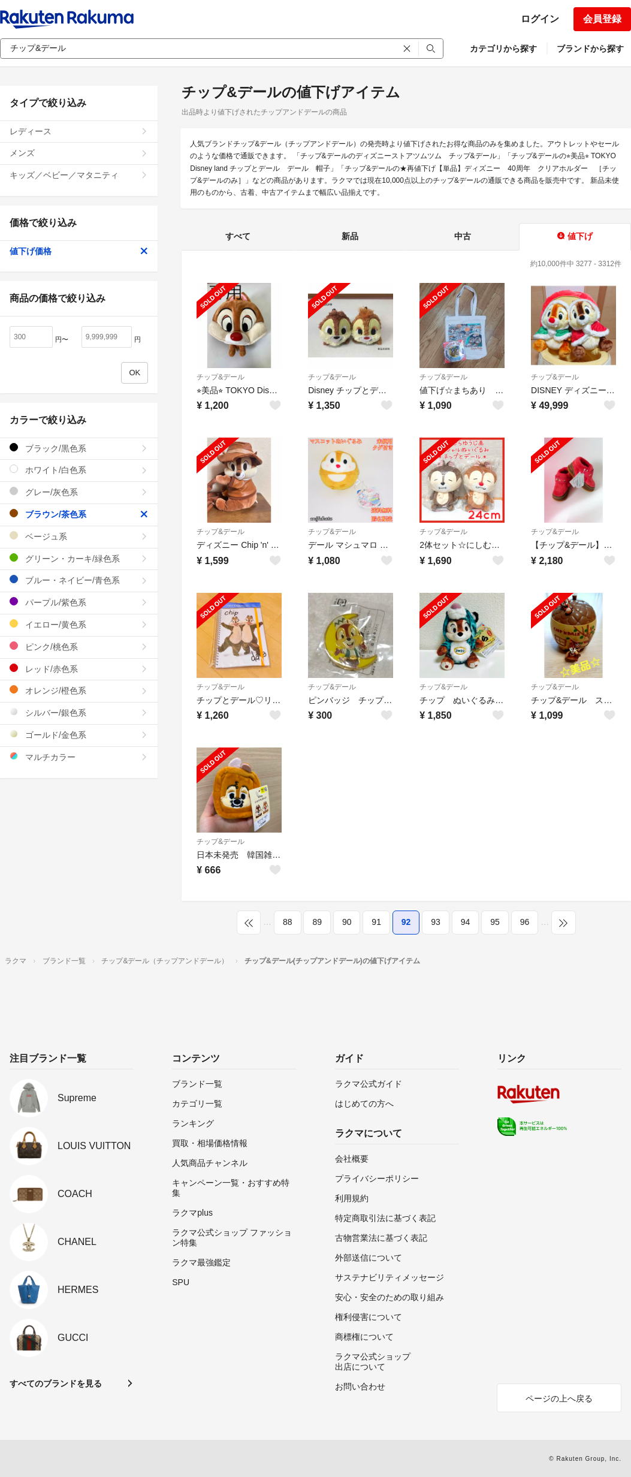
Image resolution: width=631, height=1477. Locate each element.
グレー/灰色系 (79, 492)
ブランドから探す (590, 48)
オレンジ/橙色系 (79, 690)
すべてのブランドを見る (56, 1383)
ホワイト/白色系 (79, 470)
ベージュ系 (79, 536)
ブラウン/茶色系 (79, 514)
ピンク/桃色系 (79, 646)
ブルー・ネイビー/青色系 (79, 580)
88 (287, 922)
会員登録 (602, 19)
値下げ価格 (79, 251)
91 (376, 922)
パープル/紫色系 (79, 602)
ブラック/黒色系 (79, 448)
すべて (237, 236)
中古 (462, 236)
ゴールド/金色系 (79, 735)
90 (347, 922)
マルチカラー (79, 757)
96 (525, 922)
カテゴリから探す (503, 48)
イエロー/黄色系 (79, 624)
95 (495, 922)
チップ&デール (220, 377)
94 (465, 922)
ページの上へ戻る (559, 1398)
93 (435, 922)
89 (317, 922)
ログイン (540, 19)
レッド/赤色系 (79, 669)
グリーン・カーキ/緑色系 (79, 558)
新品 (350, 236)
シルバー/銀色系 (79, 712)
